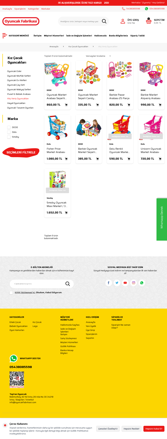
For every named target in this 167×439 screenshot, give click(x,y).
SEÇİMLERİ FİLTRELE (21, 152)
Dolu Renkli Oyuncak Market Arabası (119, 150)
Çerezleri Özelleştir (108, 428)
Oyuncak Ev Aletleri (17, 80)
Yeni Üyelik (91, 326)
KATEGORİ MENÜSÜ (15, 35)
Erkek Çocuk (15, 322)
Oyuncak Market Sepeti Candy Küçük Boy (88, 96)
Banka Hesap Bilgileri (66, 352)
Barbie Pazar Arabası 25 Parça (119, 96)
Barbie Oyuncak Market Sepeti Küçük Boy (87, 150)
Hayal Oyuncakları (16, 103)
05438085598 (155, 8)
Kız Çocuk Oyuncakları (78, 46)
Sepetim (90, 338)
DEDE (12, 127)
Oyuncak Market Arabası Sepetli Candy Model (57, 96)
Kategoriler (33, 8)
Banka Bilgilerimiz (118, 35)
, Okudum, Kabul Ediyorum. (36, 292)
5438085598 (131, 8)
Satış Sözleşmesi (68, 338)
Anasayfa (54, 46)
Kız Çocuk (37, 322)
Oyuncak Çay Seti (16, 85)
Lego (35, 326)
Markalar (45, 8)
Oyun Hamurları (17, 330)
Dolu (12, 132)
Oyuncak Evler (14, 71)
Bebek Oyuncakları (19, 326)
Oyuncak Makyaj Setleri (19, 89)
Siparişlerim (20, 8)
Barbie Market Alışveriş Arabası (150, 96)
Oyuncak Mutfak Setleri (19, 76)
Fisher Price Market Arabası (56, 150)
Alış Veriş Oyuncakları (18, 98)
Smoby (13, 136)
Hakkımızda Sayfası (70, 325)
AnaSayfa (7, 8)
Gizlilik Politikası (68, 346)
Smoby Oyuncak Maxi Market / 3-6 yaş (57, 204)
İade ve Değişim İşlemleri (79, 35)
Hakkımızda (100, 35)
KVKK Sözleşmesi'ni (25, 292)
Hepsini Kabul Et (153, 428)
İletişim (38, 35)
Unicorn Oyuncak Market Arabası (151, 150)
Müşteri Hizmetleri (54, 35)
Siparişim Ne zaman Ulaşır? (120, 326)
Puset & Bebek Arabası (19, 94)
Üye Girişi (90, 330)
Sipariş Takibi (137, 35)
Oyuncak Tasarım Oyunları (20, 107)
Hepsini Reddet (131, 428)
